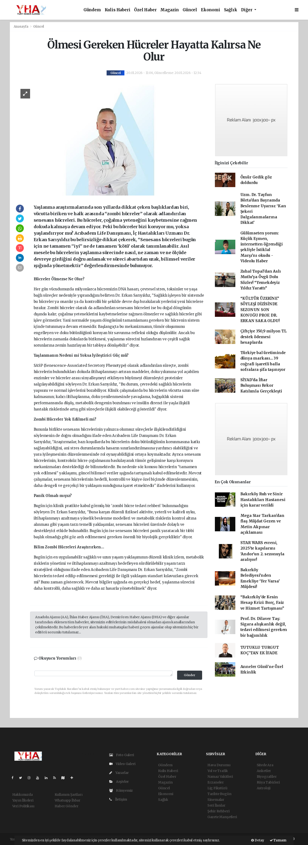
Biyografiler (267, 776)
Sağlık (230, 9)
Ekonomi (210, 9)
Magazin (169, 9)
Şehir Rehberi (218, 811)
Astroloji (263, 788)
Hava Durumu (219, 765)
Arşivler (119, 781)
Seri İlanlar (216, 805)
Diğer (247, 9)
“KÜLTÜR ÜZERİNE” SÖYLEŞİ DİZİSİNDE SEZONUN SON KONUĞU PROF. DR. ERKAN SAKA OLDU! (260, 309)
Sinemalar (215, 799)
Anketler (264, 771)
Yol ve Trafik (217, 771)
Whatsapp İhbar (67, 800)
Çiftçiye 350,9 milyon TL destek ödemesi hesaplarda (263, 337)
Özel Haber (145, 9)
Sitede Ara (265, 765)
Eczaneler (215, 782)
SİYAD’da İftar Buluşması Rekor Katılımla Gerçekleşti (261, 385)
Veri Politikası (23, 806)
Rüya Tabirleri (268, 782)
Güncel (190, 9)
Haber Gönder (66, 806)
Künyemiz (121, 790)
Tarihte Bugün (219, 794)
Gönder (189, 675)
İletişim (118, 799)
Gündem (92, 9)
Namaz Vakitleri (220, 776)
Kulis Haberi (117, 9)
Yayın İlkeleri (22, 800)
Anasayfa (21, 26)
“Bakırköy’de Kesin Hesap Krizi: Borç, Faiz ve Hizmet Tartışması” (262, 603)
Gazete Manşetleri (222, 817)
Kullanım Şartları (69, 794)
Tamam (278, 840)
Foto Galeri (121, 755)
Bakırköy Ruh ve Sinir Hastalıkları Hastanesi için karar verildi (262, 500)
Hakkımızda (22, 794)
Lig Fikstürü (217, 788)
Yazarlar (119, 773)
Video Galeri (122, 764)
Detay (257, 840)
